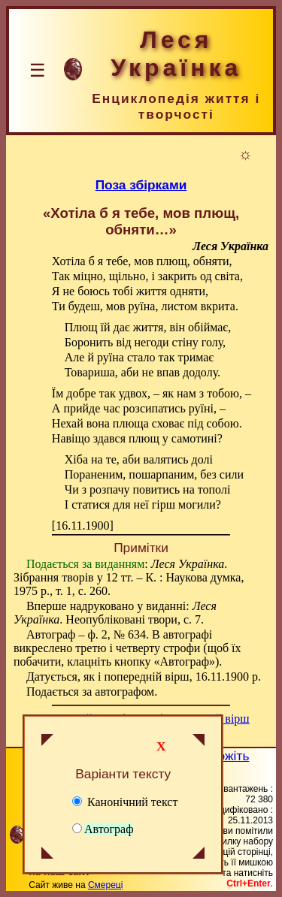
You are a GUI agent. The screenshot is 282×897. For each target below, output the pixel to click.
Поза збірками (141, 184)
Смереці (105, 885)
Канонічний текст (124, 802)
